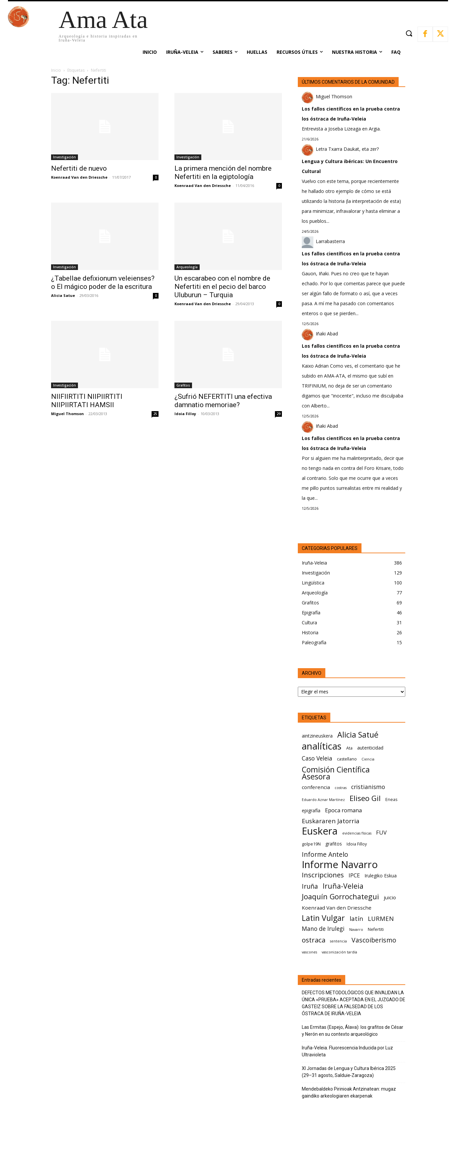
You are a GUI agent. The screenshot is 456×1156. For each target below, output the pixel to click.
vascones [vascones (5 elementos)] (309, 952)
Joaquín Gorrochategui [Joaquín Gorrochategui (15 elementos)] (340, 896)
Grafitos (183, 385)
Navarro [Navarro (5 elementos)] (356, 929)
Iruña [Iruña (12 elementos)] (310, 886)
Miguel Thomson (67, 413)
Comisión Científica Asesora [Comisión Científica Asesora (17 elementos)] (336, 773)
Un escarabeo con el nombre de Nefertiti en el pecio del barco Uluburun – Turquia (222, 286)
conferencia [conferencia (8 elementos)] (316, 787)
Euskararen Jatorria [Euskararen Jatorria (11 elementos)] (330, 820)
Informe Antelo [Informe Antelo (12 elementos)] (325, 854)
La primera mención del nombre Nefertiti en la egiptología (223, 172)
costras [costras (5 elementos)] (341, 787)
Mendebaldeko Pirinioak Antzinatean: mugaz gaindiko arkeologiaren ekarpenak (349, 1092)
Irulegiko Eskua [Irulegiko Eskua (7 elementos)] (380, 875)
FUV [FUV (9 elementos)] (381, 832)
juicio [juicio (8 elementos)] (390, 897)
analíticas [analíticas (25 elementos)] (322, 746)
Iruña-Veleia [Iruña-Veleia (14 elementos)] (343, 885)
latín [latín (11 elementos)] (356, 918)
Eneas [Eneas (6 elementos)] (391, 799)
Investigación (64, 157)
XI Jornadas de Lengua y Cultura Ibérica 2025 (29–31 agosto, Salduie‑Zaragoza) (349, 1072)
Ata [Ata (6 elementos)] (349, 748)
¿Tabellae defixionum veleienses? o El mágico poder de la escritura (103, 282)
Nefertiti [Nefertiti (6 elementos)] (376, 929)
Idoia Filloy (185, 413)
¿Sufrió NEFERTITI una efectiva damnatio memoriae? (223, 401)
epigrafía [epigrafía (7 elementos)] (311, 810)
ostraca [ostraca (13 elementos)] (313, 939)
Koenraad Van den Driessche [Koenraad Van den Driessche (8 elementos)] (336, 907)
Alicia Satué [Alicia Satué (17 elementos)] (357, 734)
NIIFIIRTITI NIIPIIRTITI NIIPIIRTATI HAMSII (86, 401)
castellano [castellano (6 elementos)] (347, 759)
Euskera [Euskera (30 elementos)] (320, 831)
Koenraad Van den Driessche (79, 177)
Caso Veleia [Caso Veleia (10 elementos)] (317, 758)
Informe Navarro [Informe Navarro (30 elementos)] (340, 864)
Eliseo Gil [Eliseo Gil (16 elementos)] (365, 798)
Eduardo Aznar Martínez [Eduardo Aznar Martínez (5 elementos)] (323, 799)
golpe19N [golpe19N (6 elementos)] (311, 844)
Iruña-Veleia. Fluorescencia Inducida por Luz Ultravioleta (347, 1051)
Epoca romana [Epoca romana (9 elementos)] (343, 810)
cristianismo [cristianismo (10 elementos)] (368, 786)
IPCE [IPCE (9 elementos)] (354, 875)
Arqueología (187, 267)
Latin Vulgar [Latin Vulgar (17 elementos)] (323, 918)
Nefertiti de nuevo (79, 168)
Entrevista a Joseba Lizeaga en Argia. (341, 129)
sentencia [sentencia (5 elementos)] (338, 941)
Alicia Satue (63, 295)
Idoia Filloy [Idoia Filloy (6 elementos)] (357, 844)
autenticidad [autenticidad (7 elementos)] (370, 748)
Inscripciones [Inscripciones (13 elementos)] (323, 874)
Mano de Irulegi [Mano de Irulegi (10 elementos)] (323, 928)
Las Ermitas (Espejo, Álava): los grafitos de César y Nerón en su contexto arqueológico (352, 1030)
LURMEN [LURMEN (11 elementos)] (381, 918)
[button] (409, 33)
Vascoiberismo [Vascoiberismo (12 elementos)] (374, 939)
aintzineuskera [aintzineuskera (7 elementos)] (317, 736)
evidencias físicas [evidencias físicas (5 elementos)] (356, 833)
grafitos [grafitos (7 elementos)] (333, 844)
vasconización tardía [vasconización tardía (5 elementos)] (339, 952)
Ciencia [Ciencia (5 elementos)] (367, 759)
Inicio (56, 70)
